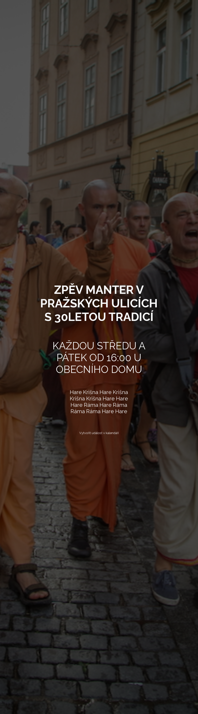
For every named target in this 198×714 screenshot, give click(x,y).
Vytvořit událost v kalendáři (99, 433)
